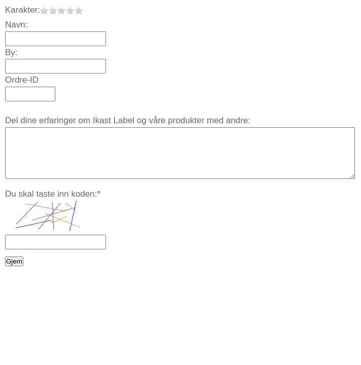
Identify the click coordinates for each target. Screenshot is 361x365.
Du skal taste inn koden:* (52, 194)
